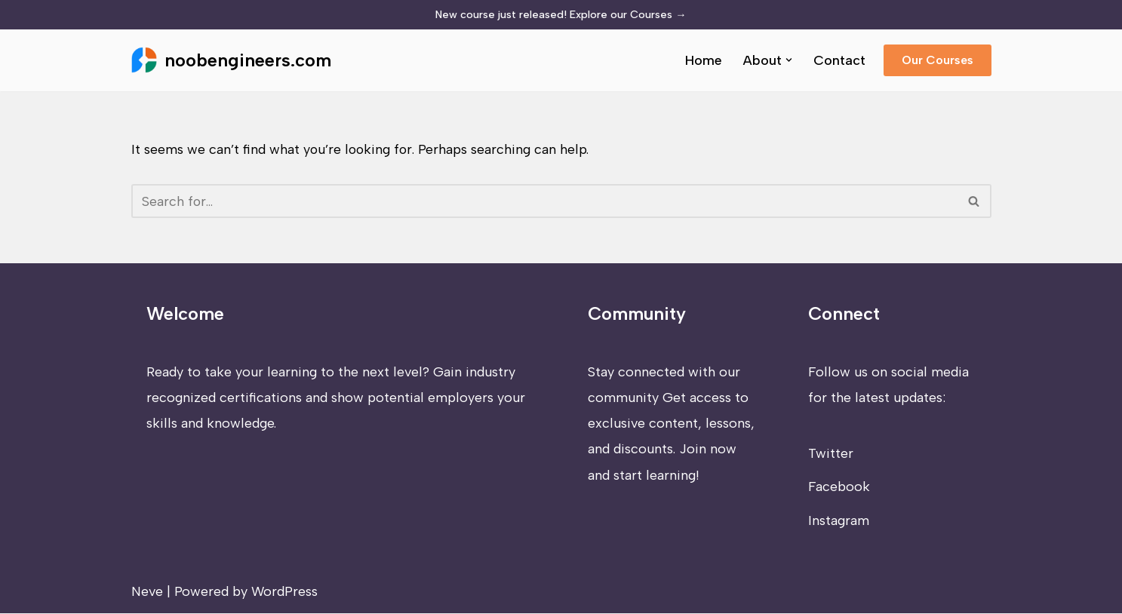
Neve (147, 592)
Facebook (839, 488)
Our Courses (937, 60)
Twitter (830, 455)
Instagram (838, 521)
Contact (839, 60)
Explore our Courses (628, 14)
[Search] (544, 202)
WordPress (284, 592)
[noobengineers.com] (231, 60)
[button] (788, 60)
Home (703, 60)
